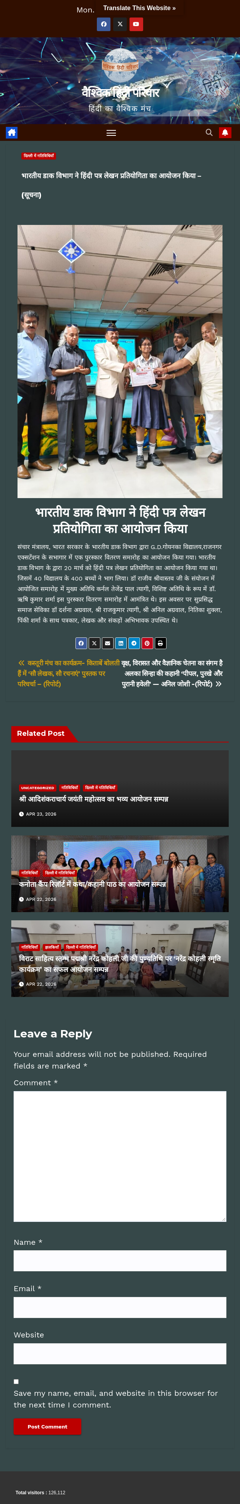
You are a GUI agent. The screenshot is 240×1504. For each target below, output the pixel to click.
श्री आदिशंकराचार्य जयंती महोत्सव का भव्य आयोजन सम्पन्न (93, 799)
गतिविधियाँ (69, 788)
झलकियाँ (52, 947)
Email (28, 1288)
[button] (209, 132)
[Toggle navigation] (111, 132)
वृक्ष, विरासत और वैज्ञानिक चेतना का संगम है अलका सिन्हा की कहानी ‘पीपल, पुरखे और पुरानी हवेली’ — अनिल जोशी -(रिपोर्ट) (171, 673)
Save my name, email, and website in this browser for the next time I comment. (116, 1398)
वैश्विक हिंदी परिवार (120, 93)
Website (29, 1334)
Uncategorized (37, 788)
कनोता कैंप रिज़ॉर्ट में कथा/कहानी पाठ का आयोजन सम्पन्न (94, 884)
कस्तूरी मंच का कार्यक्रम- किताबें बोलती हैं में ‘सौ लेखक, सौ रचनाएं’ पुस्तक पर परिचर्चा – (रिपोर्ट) (68, 673)
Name (28, 1242)
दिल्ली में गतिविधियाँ (39, 156)
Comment (36, 1082)
